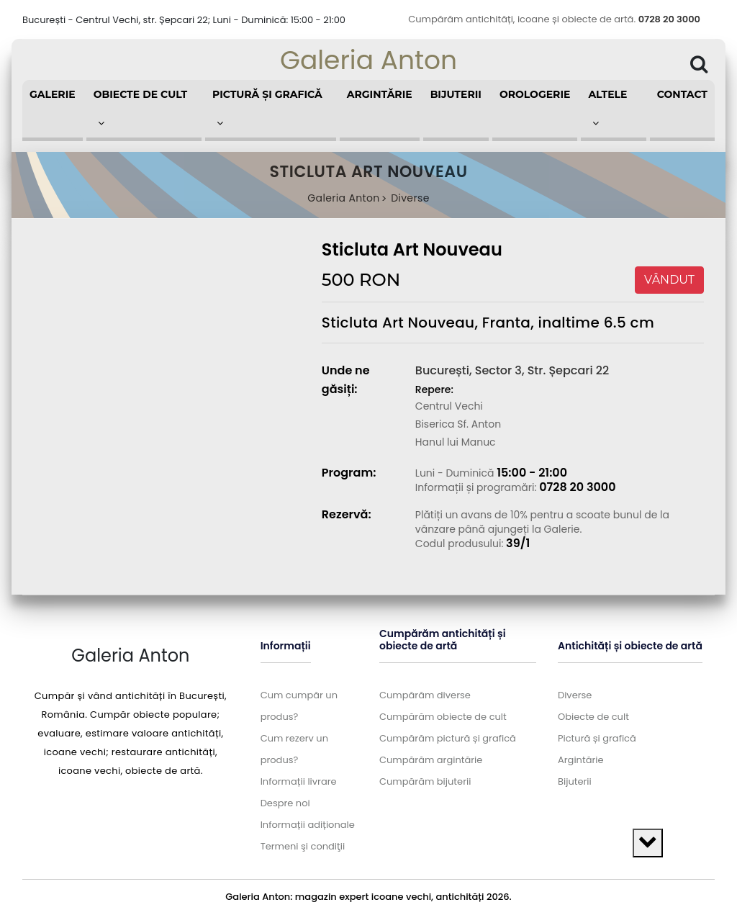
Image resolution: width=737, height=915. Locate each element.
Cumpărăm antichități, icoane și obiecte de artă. (554, 19)
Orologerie (535, 94)
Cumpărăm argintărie (430, 760)
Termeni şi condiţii (303, 846)
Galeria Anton (368, 60)
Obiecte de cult (593, 717)
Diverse (410, 198)
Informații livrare (299, 781)
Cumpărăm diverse (425, 695)
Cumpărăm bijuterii (425, 781)
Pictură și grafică (597, 738)
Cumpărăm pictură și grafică (447, 738)
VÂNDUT (669, 280)
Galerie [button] (53, 94)
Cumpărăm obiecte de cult (443, 717)
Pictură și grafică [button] (267, 108)
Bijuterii (455, 94)
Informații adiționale (308, 824)
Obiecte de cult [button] (141, 108)
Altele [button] (607, 108)
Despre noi (285, 803)
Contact (682, 94)
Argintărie (379, 94)
